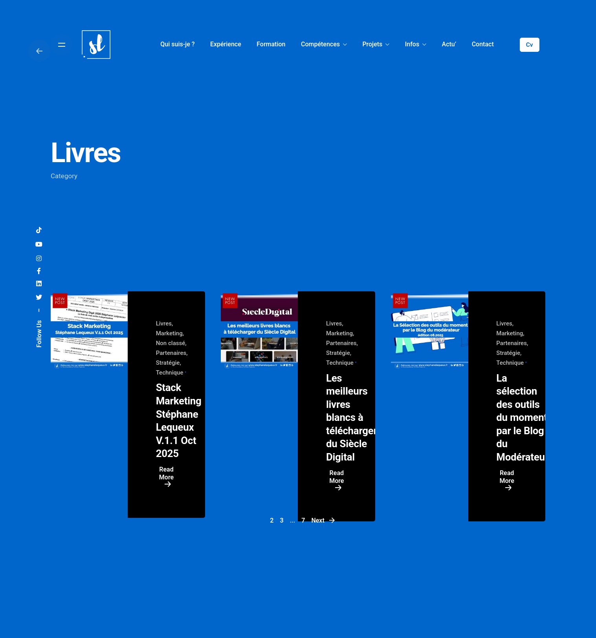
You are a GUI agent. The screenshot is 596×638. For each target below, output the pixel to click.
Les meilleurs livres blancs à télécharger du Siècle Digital (351, 417)
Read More (166, 477)
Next (323, 520)
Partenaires (171, 352)
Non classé (170, 343)
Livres (164, 323)
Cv (529, 44)
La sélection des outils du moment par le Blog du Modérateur (522, 417)
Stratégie (168, 362)
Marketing (169, 333)
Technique (169, 372)
